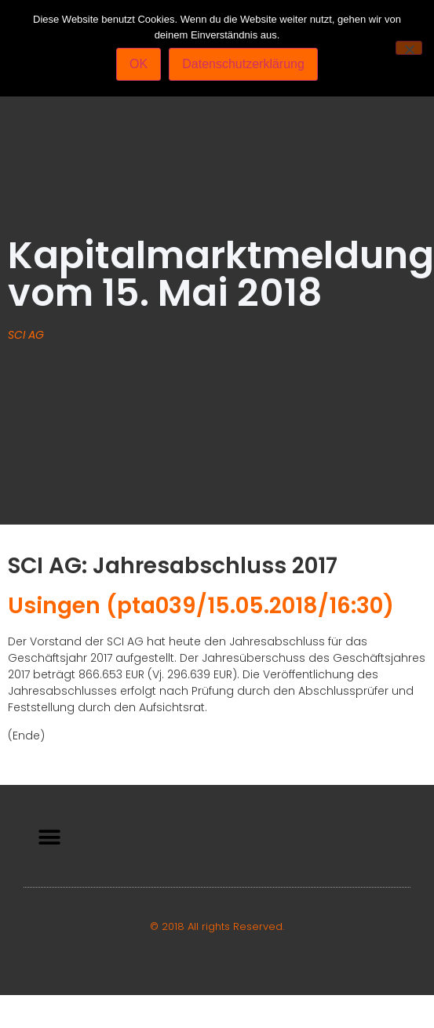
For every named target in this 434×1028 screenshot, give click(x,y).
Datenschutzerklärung (243, 64)
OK (138, 64)
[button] (49, 837)
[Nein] (409, 48)
